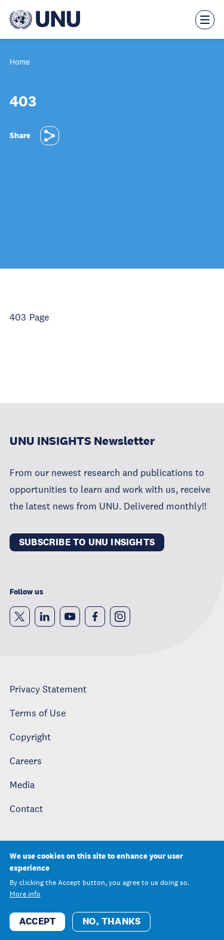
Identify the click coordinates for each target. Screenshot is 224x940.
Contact (26, 808)
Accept (37, 929)
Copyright (30, 737)
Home (20, 62)
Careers (26, 761)
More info (25, 902)
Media (22, 785)
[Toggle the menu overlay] (204, 19)
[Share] (49, 135)
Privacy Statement (48, 689)
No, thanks (111, 929)
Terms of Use (38, 713)
